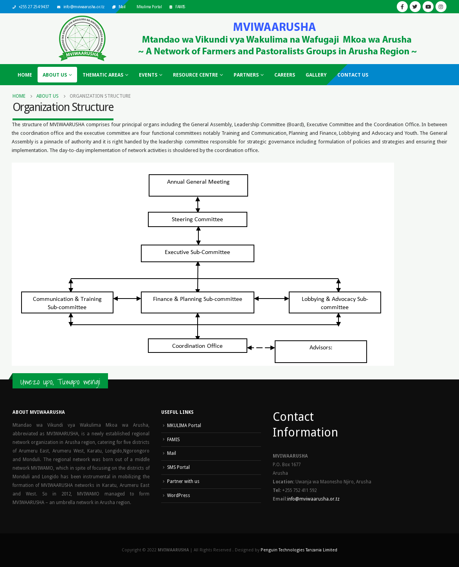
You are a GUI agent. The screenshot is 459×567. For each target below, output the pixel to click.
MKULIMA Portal (184, 425)
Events (148, 75)
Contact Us (352, 75)
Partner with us (183, 481)
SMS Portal (178, 467)
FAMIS (180, 6)
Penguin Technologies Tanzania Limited (299, 550)
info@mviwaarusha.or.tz (83, 6)
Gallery (316, 75)
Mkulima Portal (149, 6)
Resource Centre (195, 75)
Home (25, 75)
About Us (55, 75)
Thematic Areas (103, 75)
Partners (246, 75)
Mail (122, 6)
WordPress (178, 495)
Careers (284, 75)
